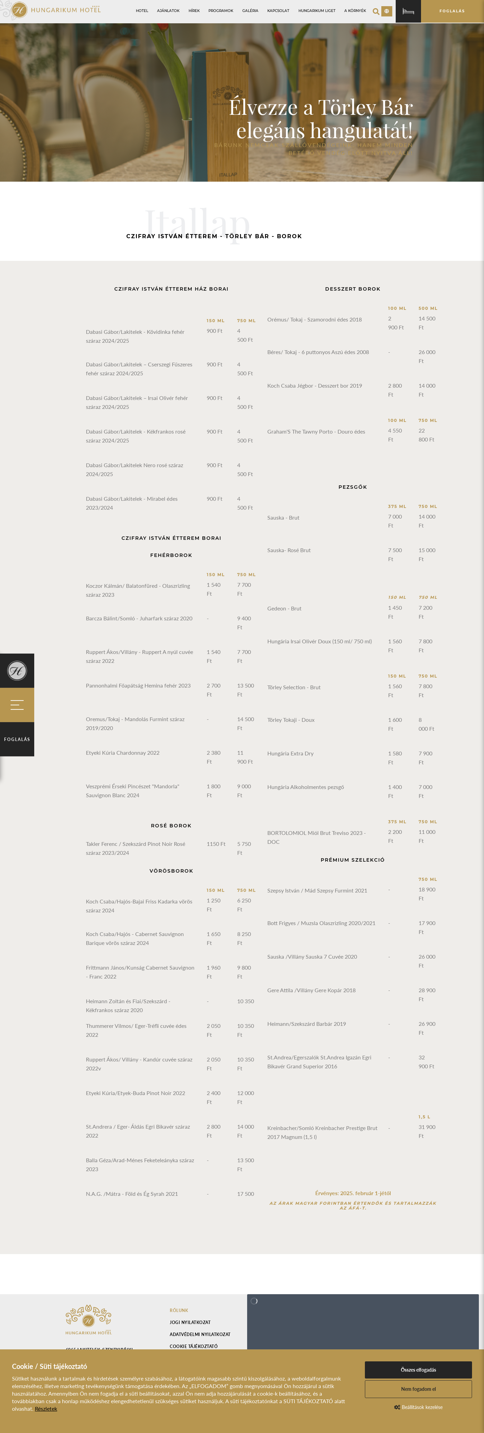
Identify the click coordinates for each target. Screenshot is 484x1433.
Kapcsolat (278, 11)
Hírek (194, 11)
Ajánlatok (168, 11)
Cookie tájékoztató (194, 1346)
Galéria (250, 11)
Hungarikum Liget (316, 11)
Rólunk (179, 1310)
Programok (220, 11)
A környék (355, 11)
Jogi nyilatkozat (190, 1322)
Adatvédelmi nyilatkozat (200, 1334)
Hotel (142, 11)
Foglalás (17, 739)
